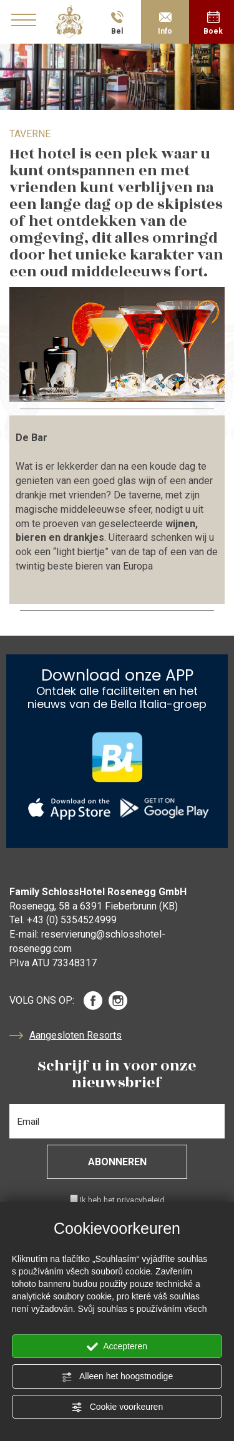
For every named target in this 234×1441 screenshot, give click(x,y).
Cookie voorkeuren (117, 1407)
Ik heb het (122, 1200)
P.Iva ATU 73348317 (53, 963)
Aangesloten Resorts (65, 1035)
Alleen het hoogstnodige (117, 1376)
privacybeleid (141, 1200)
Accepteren (117, 1346)
